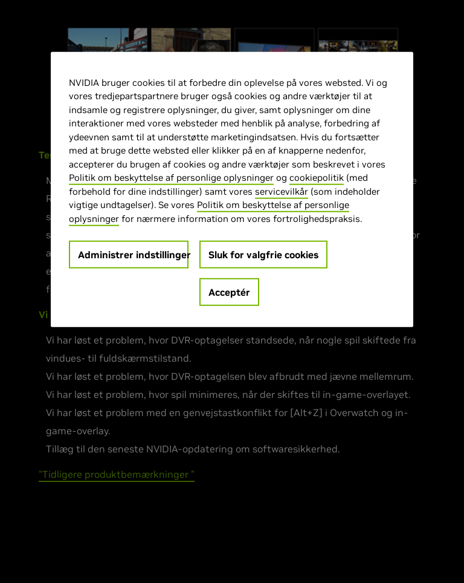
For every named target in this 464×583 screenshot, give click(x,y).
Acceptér (229, 292)
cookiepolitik (316, 177)
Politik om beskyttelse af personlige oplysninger (171, 177)
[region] (232, 189)
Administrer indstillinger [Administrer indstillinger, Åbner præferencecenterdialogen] (133, 255)
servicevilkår (281, 191)
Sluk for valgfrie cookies (263, 255)
